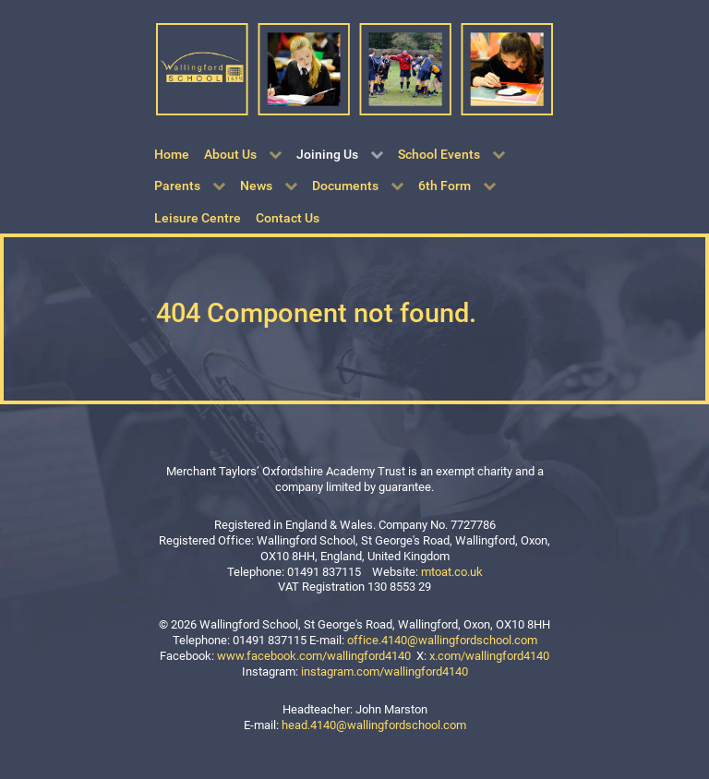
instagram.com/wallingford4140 (384, 671)
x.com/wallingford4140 (489, 656)
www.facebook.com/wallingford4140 (314, 656)
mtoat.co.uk (452, 572)
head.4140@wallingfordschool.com (374, 725)
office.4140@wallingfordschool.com (442, 640)
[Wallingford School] (354, 68)
